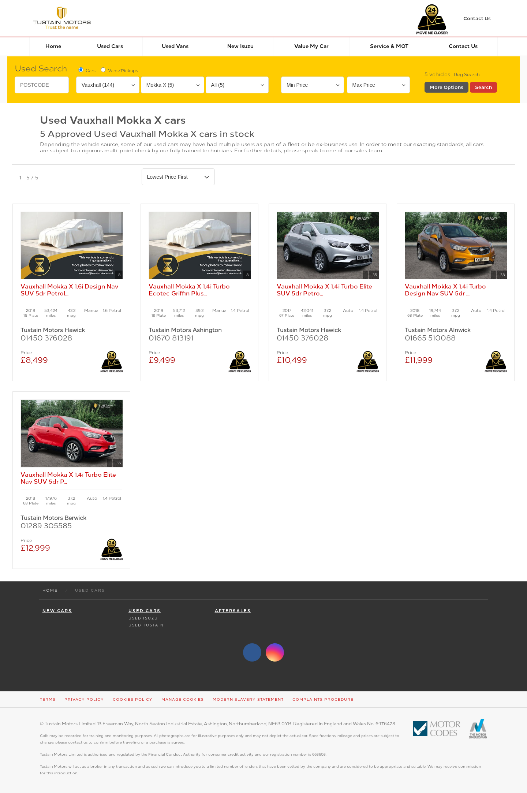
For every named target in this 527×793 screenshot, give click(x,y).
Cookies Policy (133, 699)
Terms (48, 699)
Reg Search (467, 74)
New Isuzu (240, 46)
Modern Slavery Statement (248, 699)
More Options (446, 87)
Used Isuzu (143, 618)
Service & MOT (389, 46)
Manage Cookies (182, 699)
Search (483, 87)
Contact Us (463, 46)
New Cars (57, 610)
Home (53, 46)
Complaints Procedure (323, 699)
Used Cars (110, 46)
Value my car (311, 46)
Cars (86, 70)
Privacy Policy (84, 699)
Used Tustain (146, 625)
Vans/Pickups (119, 70)
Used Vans (175, 46)
